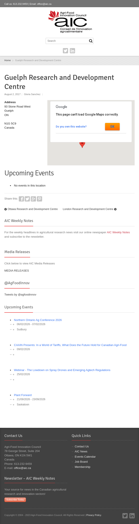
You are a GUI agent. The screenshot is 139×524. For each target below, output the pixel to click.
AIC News (81, 451)
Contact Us (82, 446)
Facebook (21, 199)
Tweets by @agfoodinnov (20, 294)
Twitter (65, 50)
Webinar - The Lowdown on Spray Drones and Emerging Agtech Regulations (62, 370)
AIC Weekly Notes (118, 232)
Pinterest (39, 199)
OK (112, 126)
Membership (83, 467)
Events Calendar (85, 456)
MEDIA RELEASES (16, 270)
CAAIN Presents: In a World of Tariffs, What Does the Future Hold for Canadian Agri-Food (70, 345)
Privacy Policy (93, 515)
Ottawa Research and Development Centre (33, 209)
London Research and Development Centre (88, 209)
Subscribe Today (15, 499)
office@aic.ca (44, 4)
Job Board (81, 461)
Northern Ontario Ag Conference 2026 (38, 320)
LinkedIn (72, 50)
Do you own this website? (71, 126)
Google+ (33, 199)
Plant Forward (23, 395)
